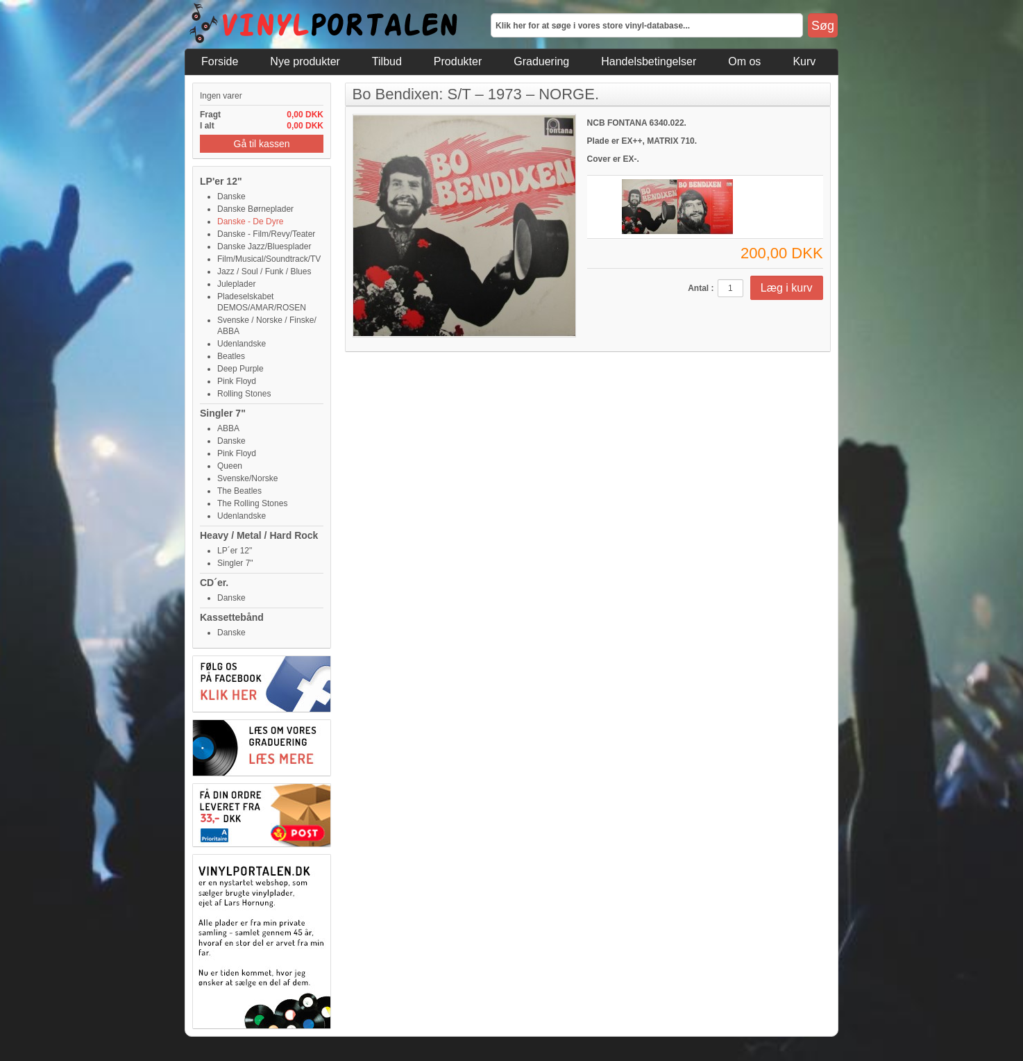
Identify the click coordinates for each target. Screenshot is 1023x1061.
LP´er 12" (234, 550)
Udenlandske (241, 344)
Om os (744, 61)
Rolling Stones (244, 394)
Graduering (541, 61)
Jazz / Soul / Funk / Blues (264, 271)
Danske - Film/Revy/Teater (266, 234)
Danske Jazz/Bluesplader (264, 246)
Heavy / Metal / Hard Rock (259, 535)
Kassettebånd (232, 617)
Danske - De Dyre (250, 221)
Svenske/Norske (247, 478)
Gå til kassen (262, 143)
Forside (219, 61)
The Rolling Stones (252, 503)
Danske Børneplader (255, 209)
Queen (229, 466)
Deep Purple (240, 369)
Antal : (700, 288)
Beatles (231, 356)
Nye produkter (305, 61)
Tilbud (387, 61)
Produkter (458, 61)
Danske (231, 196)
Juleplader (236, 284)
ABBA (228, 428)
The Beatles (239, 491)
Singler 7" (223, 413)
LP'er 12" (221, 181)
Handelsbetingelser (648, 61)
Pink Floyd (236, 381)
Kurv (804, 61)
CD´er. (214, 582)
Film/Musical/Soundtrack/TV (269, 259)
